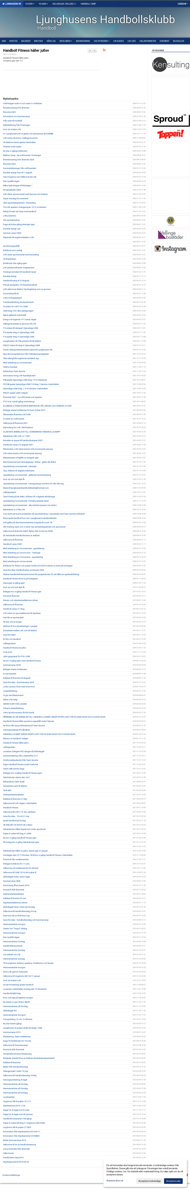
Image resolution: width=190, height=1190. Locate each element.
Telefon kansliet (10, 367)
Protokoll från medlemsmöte (16, 859)
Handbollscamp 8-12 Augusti (16, 280)
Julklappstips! (9, 643)
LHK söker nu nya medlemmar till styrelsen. (22, 613)
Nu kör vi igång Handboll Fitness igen (19, 838)
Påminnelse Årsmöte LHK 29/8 (16, 414)
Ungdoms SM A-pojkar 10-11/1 (17, 1101)
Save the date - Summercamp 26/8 (18, 682)
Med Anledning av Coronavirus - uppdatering (23, 557)
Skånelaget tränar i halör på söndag (19, 907)
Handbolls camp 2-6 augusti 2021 (18, 445)
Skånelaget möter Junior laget (16, 877)
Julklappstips (9, 747)
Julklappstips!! (9, 492)
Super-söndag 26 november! (15, 198)
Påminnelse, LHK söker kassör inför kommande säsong (28, 449)
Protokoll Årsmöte (11, 596)
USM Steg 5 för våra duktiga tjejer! (18, 311)
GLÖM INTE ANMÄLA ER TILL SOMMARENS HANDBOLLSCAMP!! (31, 432)
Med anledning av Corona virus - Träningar (21, 553)
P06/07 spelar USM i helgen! (15, 393)
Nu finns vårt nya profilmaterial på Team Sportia (24, 725)
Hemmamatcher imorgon (14, 924)
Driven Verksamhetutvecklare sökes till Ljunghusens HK (27, 350)
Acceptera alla (173, 1181)
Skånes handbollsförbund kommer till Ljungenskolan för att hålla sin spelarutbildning (41, 574)
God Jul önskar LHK (12, 129)
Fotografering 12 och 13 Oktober (17, 1019)
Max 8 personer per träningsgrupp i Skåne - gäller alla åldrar (29, 462)
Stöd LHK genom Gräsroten (15, 972)
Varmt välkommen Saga (13, 769)
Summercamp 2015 (11, 1032)
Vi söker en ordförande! (13, 419)
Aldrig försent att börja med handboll (19, 211)
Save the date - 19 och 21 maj (16, 816)
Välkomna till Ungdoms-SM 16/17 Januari (21, 976)
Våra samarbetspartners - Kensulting (19, 203)
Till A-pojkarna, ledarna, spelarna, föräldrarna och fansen (28, 963)
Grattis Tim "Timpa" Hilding (15, 928)
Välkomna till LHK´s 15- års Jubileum (19, 812)
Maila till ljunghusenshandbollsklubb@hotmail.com (26, 488)
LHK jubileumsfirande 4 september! (18, 267)
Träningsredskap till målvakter (16, 730)
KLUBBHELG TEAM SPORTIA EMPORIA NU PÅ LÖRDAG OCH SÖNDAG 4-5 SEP (37, 406)
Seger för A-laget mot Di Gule (16, 1110)
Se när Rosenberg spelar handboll (18, 985)
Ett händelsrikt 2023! (12, 190)
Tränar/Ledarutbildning (13, 708)
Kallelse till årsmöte (11, 1062)
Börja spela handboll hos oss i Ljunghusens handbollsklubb (30, 518)
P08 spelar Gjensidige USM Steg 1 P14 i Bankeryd (25, 380)
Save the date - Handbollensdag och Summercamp (26, 920)
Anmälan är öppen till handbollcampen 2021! (23, 440)
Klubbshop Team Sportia (14, 371)
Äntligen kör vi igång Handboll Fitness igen (22, 591)
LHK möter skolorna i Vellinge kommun (20, 138)
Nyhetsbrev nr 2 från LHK (14, 509)
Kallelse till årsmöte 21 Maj (15, 799)
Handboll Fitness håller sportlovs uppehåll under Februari (28, 721)
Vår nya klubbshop (11, 220)
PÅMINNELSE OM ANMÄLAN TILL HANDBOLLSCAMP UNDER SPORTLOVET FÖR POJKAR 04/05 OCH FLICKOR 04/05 (54, 717)
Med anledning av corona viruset (17, 561)
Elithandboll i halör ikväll (13, 782)
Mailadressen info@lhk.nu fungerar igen (21, 458)
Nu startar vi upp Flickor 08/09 (16, 1002)
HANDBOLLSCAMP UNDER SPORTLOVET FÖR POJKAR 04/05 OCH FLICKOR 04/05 (39, 734)
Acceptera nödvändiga (149, 1181)
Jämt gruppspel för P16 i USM (16, 656)
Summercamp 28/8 (11, 881)
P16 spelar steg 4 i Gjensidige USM (18, 332)
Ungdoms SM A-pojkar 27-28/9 (17, 1127)
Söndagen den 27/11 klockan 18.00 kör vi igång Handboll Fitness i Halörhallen (38, 855)
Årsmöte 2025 (9, 112)
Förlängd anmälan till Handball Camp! (19, 272)
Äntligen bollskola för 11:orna (16, 864)
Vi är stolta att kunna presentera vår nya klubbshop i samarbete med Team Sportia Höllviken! (44, 514)
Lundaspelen (9, 1097)
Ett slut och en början (12, 622)
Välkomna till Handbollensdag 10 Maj (19, 1075)
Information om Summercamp (16, 116)
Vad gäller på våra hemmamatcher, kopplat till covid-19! (27, 522)
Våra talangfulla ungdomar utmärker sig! (21, 358)
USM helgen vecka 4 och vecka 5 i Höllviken (22, 103)
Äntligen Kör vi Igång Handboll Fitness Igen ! (22, 773)
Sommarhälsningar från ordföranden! (19, 168)
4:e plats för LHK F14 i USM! (15, 306)
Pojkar (43, 4)
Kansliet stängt (9, 276)
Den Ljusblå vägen (11, 937)
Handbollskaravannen (13, 946)
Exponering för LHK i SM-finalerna (18, 427)
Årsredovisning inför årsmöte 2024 (18, 159)
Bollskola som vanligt (12, 250)
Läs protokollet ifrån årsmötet (16, 1149)
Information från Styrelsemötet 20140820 (21, 1136)
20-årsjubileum (9, 259)
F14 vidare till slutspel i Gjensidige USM (20, 328)
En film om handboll (12, 639)
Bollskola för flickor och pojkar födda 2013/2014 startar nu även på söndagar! (38, 566)
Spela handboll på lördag (14, 820)
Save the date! (9, 635)
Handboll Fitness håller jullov (26, 50)
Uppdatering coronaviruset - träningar (20, 466)
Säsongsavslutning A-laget (15, 1080)
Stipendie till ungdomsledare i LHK (18, 237)
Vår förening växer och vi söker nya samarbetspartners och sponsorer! (34, 527)
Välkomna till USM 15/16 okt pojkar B (19, 872)
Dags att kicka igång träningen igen (19, 224)
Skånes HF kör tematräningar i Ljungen (20, 626)
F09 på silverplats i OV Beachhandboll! (20, 285)
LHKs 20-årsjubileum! (12, 298)
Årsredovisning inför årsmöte (16, 108)
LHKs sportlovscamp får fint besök (18, 712)
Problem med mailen (12, 146)
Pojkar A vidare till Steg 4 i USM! (17, 833)
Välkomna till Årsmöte (13, 540)
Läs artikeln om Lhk (11, 954)
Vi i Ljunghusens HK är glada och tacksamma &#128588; (28, 134)
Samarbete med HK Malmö (15, 786)
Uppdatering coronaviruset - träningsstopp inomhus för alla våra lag (33, 483)
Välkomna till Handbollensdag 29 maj (19, 911)
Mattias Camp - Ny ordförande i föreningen (22, 155)
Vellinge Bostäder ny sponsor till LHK (19, 324)
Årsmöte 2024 (9, 164)
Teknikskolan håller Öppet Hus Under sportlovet (24, 829)
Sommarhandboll (11, 293)
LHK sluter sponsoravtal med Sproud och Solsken (25, 194)
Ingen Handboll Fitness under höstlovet (20, 764)
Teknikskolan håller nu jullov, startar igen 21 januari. (25, 851)
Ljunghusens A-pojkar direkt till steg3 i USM (22, 1028)
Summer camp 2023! (12, 233)
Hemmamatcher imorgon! (14, 1015)
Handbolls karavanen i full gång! (17, 1118)
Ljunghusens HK (11, 4)
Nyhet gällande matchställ (14, 315)
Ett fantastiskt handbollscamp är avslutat (21, 535)
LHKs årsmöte (9, 216)
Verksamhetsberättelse (13, 794)
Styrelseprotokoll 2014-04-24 (16, 1162)
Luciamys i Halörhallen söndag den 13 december (25, 989)
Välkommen (8, 1153)
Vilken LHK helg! (10, 699)
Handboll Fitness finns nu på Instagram (20, 578)
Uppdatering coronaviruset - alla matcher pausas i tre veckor (30, 505)
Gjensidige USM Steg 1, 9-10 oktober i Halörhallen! (25, 388)
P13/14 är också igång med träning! (19, 401)
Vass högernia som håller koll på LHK (19, 177)
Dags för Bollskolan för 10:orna (17, 1041)
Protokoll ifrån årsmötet (13, 890)
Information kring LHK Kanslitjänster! (19, 375)
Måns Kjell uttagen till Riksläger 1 (17, 185)
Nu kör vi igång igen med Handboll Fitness (22, 661)
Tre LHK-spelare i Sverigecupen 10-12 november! (24, 207)
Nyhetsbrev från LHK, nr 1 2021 (16, 436)
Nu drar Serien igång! (12, 1023)
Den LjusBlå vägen (11, 181)
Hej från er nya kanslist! (13, 617)
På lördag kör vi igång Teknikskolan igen (21, 842)
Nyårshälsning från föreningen (16, 125)
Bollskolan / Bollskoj (64, 4)
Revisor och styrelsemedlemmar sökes (20, 600)
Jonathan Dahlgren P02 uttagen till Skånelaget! (23, 751)
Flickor (30, 4)
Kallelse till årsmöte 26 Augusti (16, 678)
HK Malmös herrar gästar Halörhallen (19, 142)
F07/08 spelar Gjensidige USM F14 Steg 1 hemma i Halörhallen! (31, 384)
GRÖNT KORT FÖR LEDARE (15, 704)
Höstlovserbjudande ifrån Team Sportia (20, 760)
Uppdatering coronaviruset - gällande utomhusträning (27, 475)
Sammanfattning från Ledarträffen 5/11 (20, 756)
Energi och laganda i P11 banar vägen (19, 319)
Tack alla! (7, 790)
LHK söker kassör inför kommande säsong (22, 453)
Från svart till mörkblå (12, 121)
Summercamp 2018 (11, 665)
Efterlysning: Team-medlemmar (17, 1036)
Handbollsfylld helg (12, 993)
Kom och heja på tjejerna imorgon (18, 998)
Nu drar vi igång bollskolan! (15, 151)
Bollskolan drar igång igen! (15, 263)
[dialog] (145, 1173)
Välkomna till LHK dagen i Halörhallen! (20, 803)
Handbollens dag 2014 (13, 1157)
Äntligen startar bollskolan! (15, 669)
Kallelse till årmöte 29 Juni (14, 898)
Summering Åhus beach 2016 (16, 885)
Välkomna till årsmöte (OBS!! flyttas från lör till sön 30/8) (28, 531)
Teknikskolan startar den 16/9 (16, 777)
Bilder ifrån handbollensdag (15, 1067)
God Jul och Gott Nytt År (14, 479)
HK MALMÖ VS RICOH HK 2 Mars (17, 825)
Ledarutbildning (10, 691)
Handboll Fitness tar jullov (14, 648)
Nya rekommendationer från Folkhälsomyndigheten (26, 354)
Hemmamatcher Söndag (14, 941)
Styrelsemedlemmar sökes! (15, 902)
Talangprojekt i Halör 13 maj (15, 1071)
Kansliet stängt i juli (11, 229)
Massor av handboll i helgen (15, 738)
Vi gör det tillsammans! (13, 695)
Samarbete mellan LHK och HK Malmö (20, 630)
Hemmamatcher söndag (14, 959)
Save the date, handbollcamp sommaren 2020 (23, 570)
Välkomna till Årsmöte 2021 (15, 423)
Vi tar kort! (7, 652)
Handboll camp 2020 (12, 544)
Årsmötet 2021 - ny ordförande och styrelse (22, 397)
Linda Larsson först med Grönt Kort (19, 686)
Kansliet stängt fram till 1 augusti (17, 172)
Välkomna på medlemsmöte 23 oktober (21, 868)
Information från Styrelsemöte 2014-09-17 (21, 1131)
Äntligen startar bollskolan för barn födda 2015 (24, 410)
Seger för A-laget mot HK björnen (18, 1114)
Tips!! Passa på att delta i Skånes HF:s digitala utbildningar (29, 496)
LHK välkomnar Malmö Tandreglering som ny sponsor (27, 289)
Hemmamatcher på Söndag (15, 1006)
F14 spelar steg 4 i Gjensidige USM (18, 337)
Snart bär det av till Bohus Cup (16, 915)
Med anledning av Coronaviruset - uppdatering (23, 548)
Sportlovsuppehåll (11, 246)
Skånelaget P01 (10, 1010)
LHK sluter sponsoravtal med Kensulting (21, 254)
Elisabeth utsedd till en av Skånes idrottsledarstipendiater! (29, 1058)
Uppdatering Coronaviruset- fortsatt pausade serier (26, 501)
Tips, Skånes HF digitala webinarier (18, 470)
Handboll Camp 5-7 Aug (13, 609)
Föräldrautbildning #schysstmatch (18, 302)
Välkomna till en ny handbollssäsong (19, 1144)
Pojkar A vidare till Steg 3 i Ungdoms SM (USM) (24, 1123)
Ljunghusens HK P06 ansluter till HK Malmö (22, 341)
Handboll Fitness (10, 807)
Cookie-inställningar (11, 1175)
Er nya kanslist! (9, 674)
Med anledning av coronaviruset (17, 362)
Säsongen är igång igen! (14, 583)
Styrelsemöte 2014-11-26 (14, 1106)
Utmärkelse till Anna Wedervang (17, 1054)
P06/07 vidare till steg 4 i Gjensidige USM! (21, 345)
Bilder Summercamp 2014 (14, 1140)
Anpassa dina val (114, 1180)
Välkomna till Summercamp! (15, 1045)
